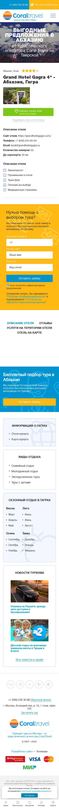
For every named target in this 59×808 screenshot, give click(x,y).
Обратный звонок (40, 699)
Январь (29, 545)
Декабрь (30, 539)
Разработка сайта (22, 751)
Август (29, 525)
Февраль (30, 550)
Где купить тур (29, 712)
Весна (10, 508)
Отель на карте (29, 332)
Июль (28, 520)
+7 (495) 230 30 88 (18, 4)
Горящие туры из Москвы (27, 733)
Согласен (29, 795)
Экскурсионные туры (25, 476)
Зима (26, 533)
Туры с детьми (20, 482)
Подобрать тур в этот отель (28, 120)
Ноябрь (12, 550)
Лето (25, 508)
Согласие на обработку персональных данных (25, 301)
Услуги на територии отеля (29, 328)
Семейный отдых (22, 465)
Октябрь (13, 545)
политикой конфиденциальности (36, 791)
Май (11, 525)
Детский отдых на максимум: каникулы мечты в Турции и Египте (29, 648)
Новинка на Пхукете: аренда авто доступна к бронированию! (28, 609)
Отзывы (45, 323)
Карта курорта (19, 439)
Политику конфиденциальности (26, 296)
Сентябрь (14, 539)
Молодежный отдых (24, 471)
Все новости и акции (29, 659)
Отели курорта (20, 433)
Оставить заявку (29, 401)
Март (11, 514)
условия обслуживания (44, 783)
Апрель (12, 520)
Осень (10, 533)
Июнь (28, 514)
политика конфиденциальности (18, 783)
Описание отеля (20, 323)
